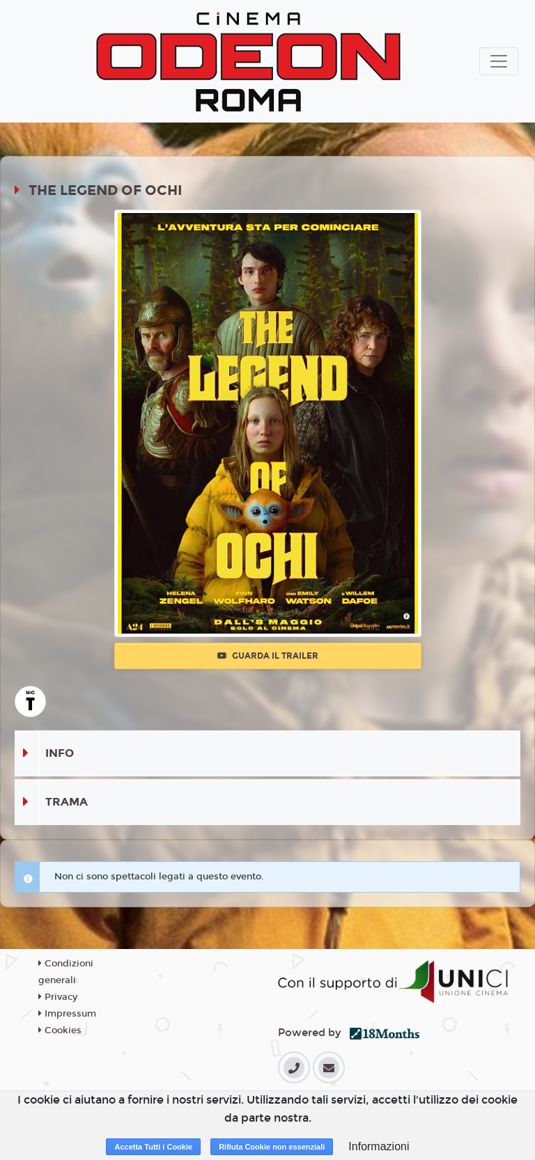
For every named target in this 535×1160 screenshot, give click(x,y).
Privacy (57, 997)
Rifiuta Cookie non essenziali (272, 1147)
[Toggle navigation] (498, 61)
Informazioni (378, 1146)
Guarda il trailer (267, 656)
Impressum (67, 1013)
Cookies (60, 1030)
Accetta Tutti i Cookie (153, 1147)
